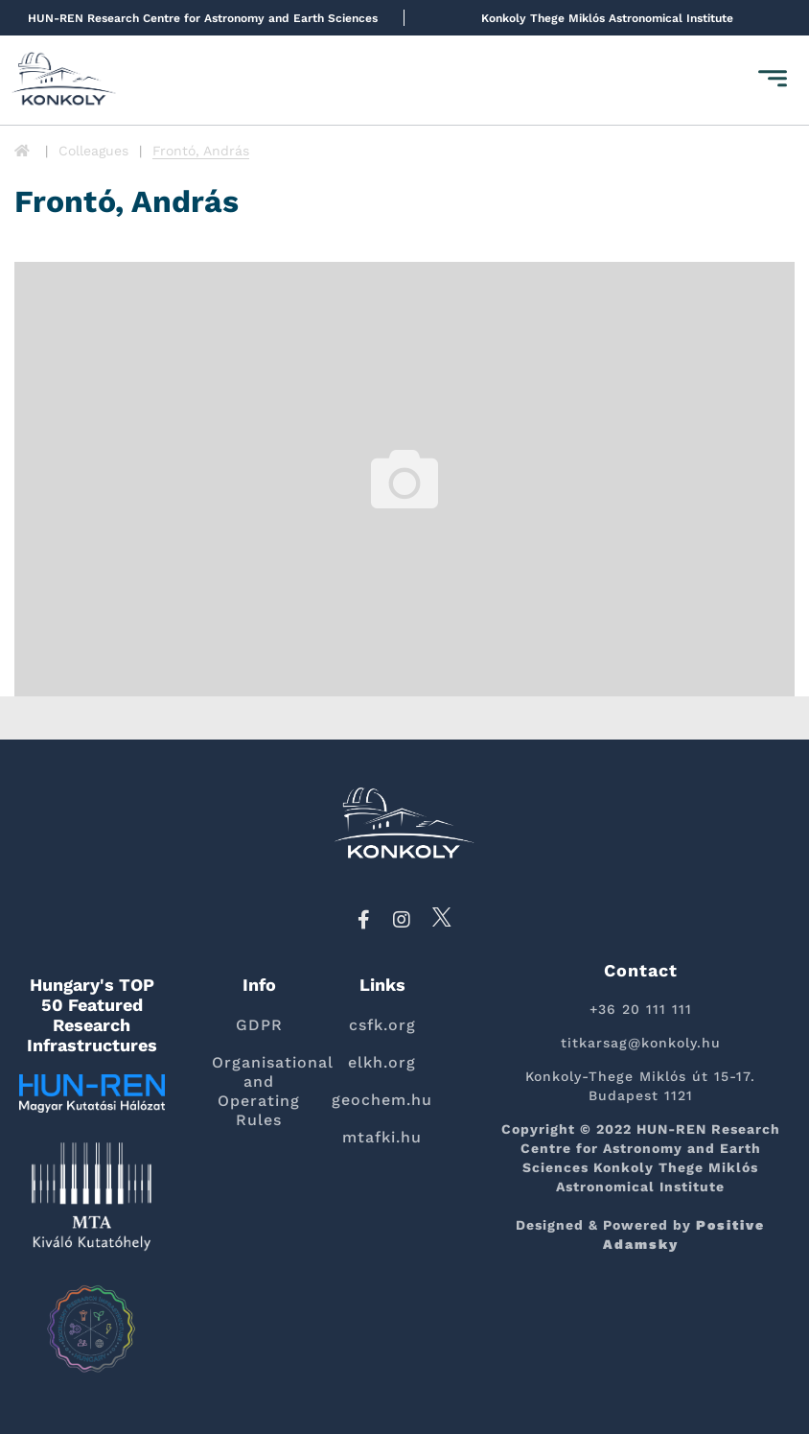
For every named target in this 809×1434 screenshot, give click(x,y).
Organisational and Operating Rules (259, 1091)
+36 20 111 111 (640, 1009)
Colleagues (93, 150)
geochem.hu (382, 1100)
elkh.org (382, 1062)
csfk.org (382, 1025)
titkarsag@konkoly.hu (641, 1042)
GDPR (259, 1025)
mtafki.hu (382, 1137)
